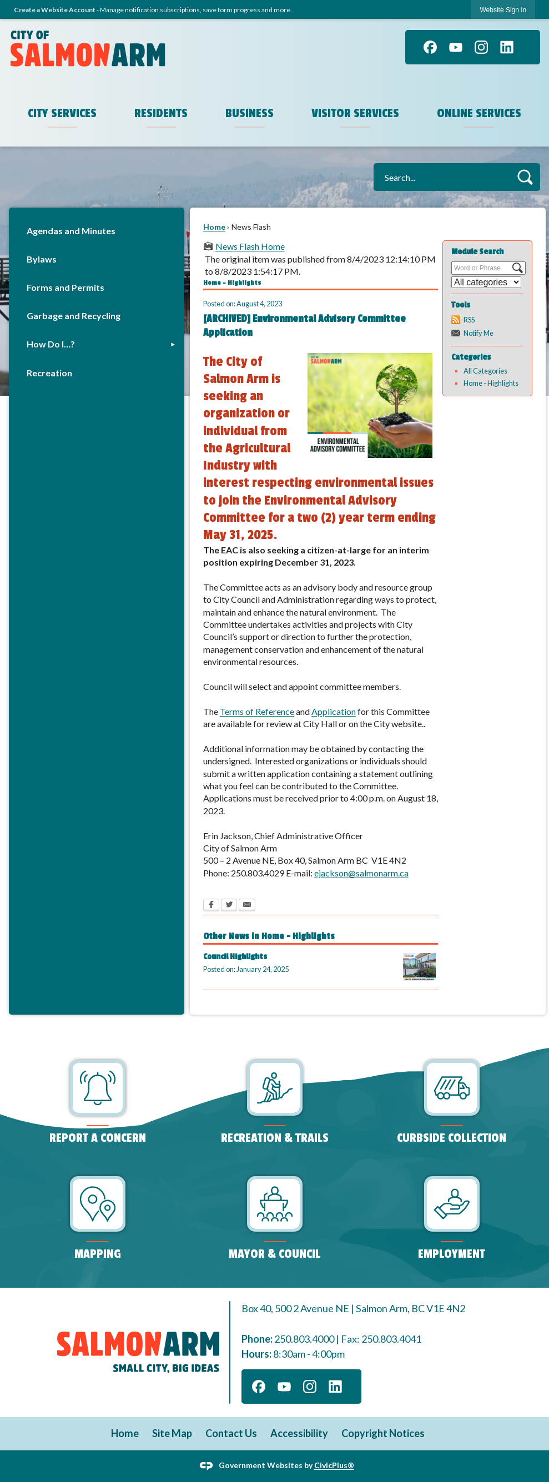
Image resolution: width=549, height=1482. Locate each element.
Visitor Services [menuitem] (355, 113)
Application (333, 711)
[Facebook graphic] (430, 47)
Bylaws (42, 259)
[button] (525, 177)
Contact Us (231, 1433)
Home (214, 226)
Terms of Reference (257, 711)
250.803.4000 (304, 1339)
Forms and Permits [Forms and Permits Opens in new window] (65, 287)
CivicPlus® (334, 1465)
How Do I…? (51, 344)
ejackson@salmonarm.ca (361, 873)
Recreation (49, 372)
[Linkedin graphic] (506, 47)
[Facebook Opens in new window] (211, 906)
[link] (503, 9)
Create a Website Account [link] (54, 10)
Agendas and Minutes (71, 230)
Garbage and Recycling (73, 315)
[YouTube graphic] (455, 47)
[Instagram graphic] (481, 47)
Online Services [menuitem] (479, 113)
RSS (469, 319)
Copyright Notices (383, 1433)
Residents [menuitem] (161, 113)
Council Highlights (235, 956)
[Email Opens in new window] (247, 906)
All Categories (485, 370)
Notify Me (478, 333)
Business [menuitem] (249, 113)
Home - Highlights (491, 383)
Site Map (172, 1433)
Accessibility (299, 1433)
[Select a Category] (486, 282)
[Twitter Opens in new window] (229, 906)
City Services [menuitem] (62, 113)
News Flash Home (250, 246)
